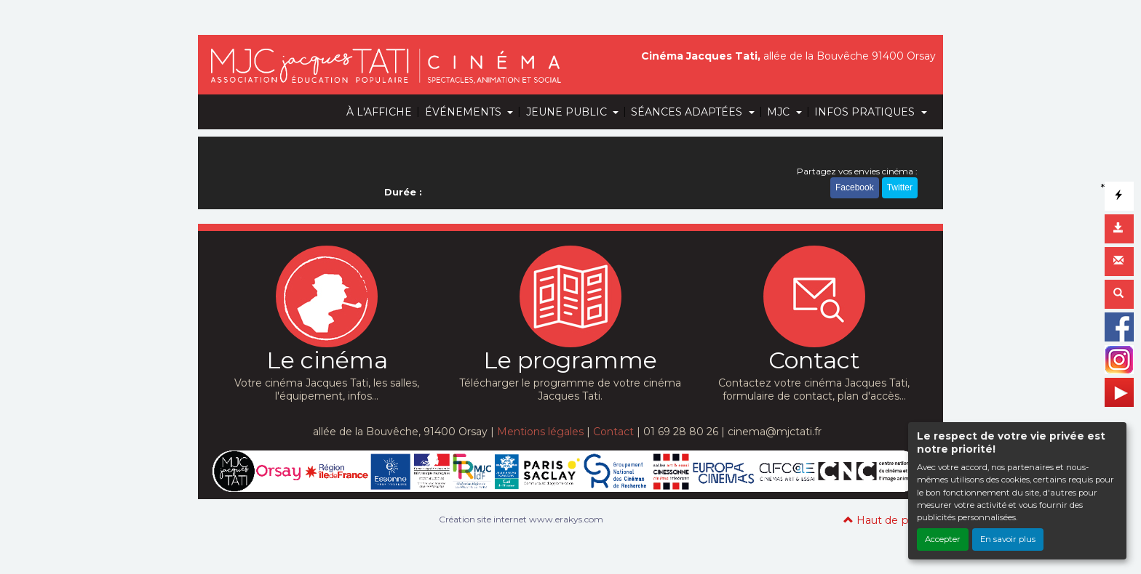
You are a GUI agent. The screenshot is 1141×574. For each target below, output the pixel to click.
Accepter (943, 539)
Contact (613, 431)
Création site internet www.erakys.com (521, 519)
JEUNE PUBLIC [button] (568, 111)
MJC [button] (779, 111)
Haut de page (886, 520)
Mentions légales (540, 431)
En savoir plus (1007, 539)
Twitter (900, 187)
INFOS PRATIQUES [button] (866, 111)
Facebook (854, 187)
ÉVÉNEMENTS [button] (464, 111)
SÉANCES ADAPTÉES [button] (688, 111)
